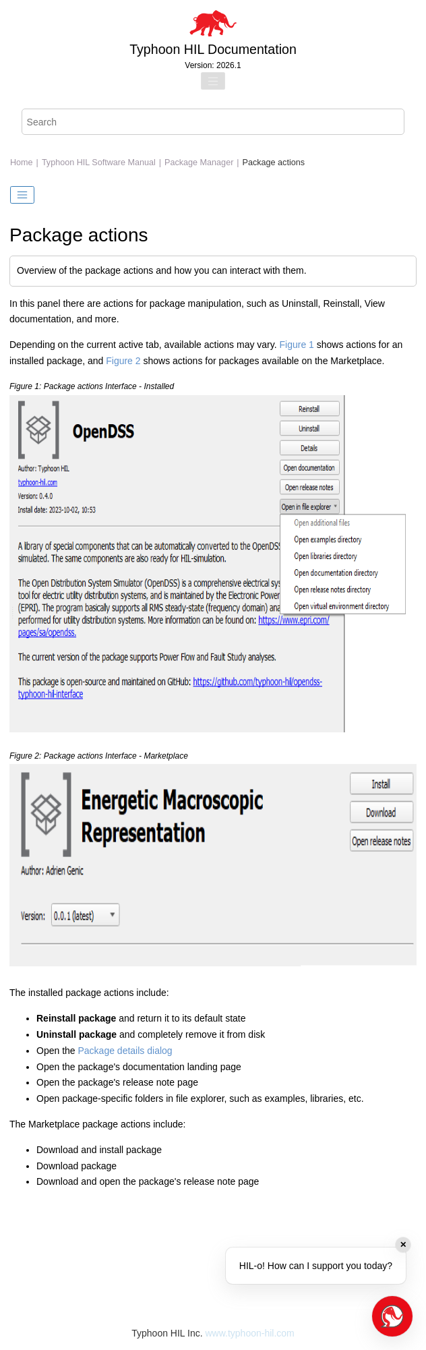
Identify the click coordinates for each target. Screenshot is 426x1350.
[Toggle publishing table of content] (22, 195)
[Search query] (213, 122)
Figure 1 (297, 344)
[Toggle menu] (213, 81)
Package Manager (198, 162)
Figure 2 (123, 360)
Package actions (274, 162)
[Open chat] (392, 1316)
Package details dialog (125, 1050)
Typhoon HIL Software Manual (99, 162)
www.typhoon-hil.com (249, 1333)
